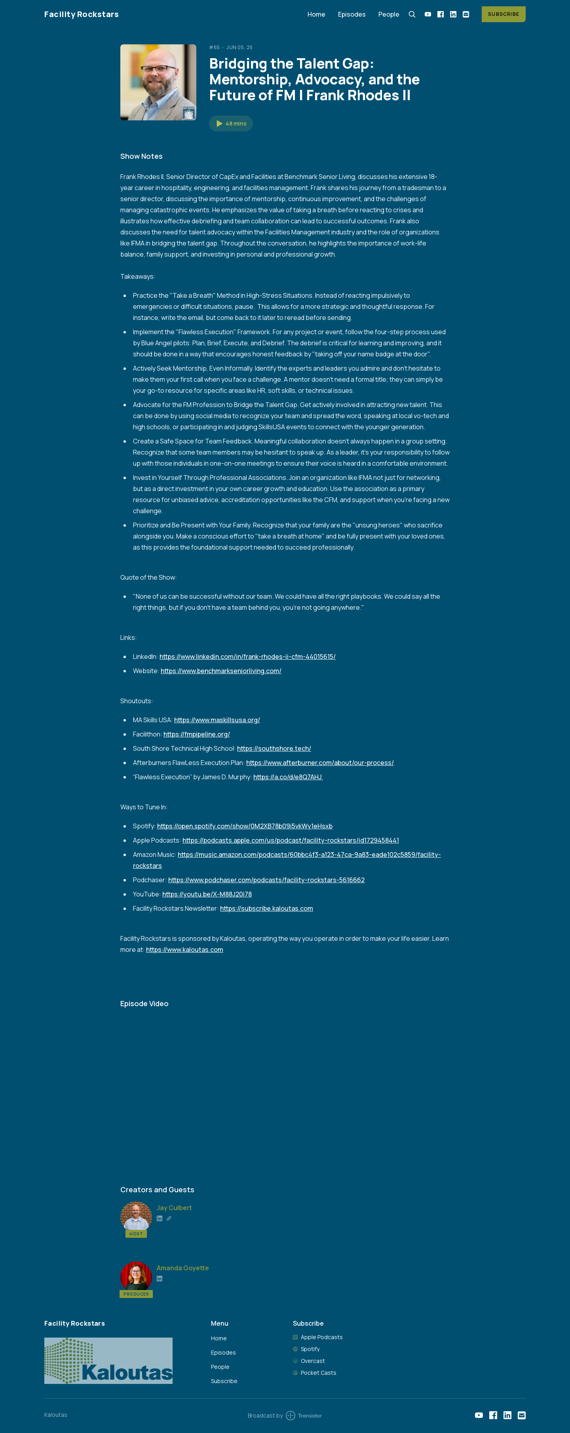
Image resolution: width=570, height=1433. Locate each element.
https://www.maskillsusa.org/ (217, 720)
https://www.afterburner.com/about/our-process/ (320, 762)
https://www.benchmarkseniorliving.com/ (221, 670)
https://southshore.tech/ (274, 748)
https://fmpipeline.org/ (196, 734)
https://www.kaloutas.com (184, 949)
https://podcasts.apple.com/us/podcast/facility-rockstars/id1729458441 (290, 840)
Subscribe (503, 14)
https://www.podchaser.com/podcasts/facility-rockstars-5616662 (266, 879)
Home (316, 14)
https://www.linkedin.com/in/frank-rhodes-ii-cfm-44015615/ (248, 656)
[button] (231, 123)
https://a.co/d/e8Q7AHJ (288, 777)
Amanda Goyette (183, 1268)
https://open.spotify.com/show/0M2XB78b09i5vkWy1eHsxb (244, 826)
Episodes (352, 14)
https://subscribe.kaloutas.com (266, 908)
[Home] (171, 14)
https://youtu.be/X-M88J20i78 (207, 894)
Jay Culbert (174, 1207)
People (388, 14)
